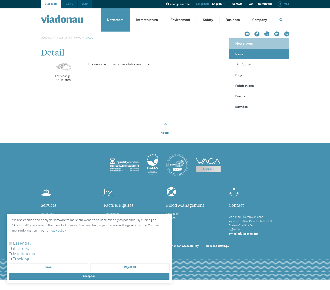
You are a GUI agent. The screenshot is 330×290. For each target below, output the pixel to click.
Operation (172, 214)
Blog (85, 4)
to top (165, 128)
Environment (180, 20)
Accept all (89, 276)
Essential (22, 243)
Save (48, 267)
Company (259, 20)
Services (241, 107)
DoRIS (69, 4)
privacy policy (56, 230)
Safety (208, 20)
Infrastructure (147, 20)
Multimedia (24, 254)
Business (233, 20)
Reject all (130, 267)
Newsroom (115, 20)
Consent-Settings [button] (217, 246)
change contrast (178, 4)
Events (240, 96)
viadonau (51, 4)
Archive (244, 64)
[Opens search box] (281, 19)
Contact (237, 4)
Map (283, 4)
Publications (244, 85)
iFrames (21, 248)
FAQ (250, 4)
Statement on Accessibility (181, 246)
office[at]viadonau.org (243, 234)
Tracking (21, 259)
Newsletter (265, 4)
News (77, 37)
